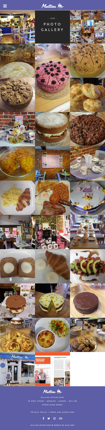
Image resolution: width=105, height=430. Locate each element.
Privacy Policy (39, 412)
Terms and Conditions (62, 412)
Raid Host (70, 425)
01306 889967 (56, 405)
